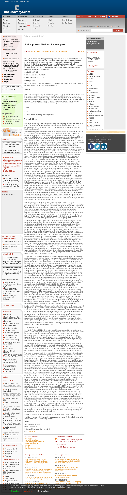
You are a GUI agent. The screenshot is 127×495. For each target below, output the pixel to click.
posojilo (28, 445)
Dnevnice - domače (10, 328)
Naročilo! (21, 29)
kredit (27, 447)
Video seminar (8, 478)
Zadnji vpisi (6, 23)
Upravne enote (92, 109)
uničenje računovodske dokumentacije (9, 102)
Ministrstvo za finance (95, 116)
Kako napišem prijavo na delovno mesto (12, 268)
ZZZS (89, 86)
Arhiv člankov (8, 349)
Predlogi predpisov (94, 111)
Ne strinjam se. (28, 491)
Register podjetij (9, 369)
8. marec (6, 109)
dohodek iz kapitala (31, 440)
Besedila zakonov (9, 326)
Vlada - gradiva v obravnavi (93, 126)
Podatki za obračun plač (11, 323)
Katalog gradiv (22, 23)
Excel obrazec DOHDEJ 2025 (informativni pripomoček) (11, 472)
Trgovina (20, 20)
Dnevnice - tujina (9, 330)
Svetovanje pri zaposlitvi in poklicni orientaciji (12, 273)
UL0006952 (31, 432)
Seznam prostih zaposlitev (11, 258)
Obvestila (51, 23)
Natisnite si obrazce (10, 445)
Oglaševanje (7, 29)
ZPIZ (89, 83)
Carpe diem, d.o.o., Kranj (111, 137)
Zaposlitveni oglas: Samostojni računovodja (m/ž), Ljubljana (12, 284)
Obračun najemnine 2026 (10, 403)
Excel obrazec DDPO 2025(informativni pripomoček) (11, 466)
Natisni (81, 51)
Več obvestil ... (8, 124)
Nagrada (6, 99)
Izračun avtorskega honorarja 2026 (10, 390)
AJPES (6, 476)
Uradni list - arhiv (93, 97)
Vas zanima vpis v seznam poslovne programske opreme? (12, 246)
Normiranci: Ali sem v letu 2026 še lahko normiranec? (12, 424)
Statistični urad (92, 88)
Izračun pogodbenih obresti (10, 435)
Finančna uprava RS (94, 76)
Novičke (50, 26)
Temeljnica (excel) (9, 451)
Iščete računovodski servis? (94, 38)
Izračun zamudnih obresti (9, 428)
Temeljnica (7, 454)
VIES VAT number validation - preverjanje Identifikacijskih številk (10, 361)
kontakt (7, 1)
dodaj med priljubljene (87, 26)
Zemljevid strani (67, 23)
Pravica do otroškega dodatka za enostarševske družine (66, 476)
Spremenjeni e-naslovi (11, 121)
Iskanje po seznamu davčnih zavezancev (10, 366)
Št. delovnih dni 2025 (10, 335)
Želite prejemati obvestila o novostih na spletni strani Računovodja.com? (12, 162)
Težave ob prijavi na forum (12, 119)
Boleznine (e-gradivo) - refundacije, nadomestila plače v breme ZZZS (93, 58)
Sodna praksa (8, 371)
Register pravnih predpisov (93, 101)
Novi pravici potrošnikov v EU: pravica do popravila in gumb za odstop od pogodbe (11, 42)
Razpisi (5, 81)
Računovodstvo (8, 74)
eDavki (90, 79)
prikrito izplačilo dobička (33, 443)
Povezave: (90, 71)
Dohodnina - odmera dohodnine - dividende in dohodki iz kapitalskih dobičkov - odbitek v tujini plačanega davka (37, 462)
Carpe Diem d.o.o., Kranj (11, 241)
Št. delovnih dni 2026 (10, 337)
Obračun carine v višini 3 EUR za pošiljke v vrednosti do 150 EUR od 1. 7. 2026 (68, 482)
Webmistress (98, 141)
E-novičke (36, 23)
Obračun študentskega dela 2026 (11, 410)
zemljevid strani (24, 1)
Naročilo (66, 447)
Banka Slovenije (93, 93)
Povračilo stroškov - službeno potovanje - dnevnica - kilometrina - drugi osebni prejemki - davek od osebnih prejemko (39, 470)
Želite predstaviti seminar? (93, 66)
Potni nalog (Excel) (10, 449)
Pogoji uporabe (91, 139)
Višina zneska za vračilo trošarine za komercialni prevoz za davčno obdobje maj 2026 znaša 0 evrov (67, 461)
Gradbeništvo (7, 79)
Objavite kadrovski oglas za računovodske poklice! (12, 262)
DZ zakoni (91, 104)
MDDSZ (90, 118)
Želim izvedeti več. (43, 491)
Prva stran (7, 16)
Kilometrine (7, 315)
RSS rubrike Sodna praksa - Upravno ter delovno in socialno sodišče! (68, 440)
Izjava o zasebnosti (101, 139)
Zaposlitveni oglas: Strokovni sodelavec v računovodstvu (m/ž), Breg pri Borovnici (11, 290)
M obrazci (7, 456)
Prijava (113, 16)
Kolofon (109, 139)
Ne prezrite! (7, 312)
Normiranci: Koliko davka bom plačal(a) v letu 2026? (12, 420)
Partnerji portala (8, 305)
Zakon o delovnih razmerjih (9, 352)
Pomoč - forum (67, 20)
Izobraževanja (92, 52)
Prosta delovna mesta (10, 279)
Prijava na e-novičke (11, 87)
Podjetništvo (7, 77)
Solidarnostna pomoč (9, 105)
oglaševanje (14, 1)
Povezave (6, 20)
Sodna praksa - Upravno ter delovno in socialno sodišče (48, 51)
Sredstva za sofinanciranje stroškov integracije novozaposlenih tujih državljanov (67, 469)
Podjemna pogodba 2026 (10, 399)
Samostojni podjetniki (11, 483)
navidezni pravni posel (32, 449)
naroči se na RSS (103, 26)
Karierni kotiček (7, 254)
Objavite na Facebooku (65, 436)
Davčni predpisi (93, 106)
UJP (89, 90)
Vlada (89, 120)
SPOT (90, 113)
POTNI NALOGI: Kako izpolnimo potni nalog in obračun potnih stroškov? (11, 180)
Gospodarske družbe (10, 481)
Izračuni (35, 29)
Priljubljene (6, 26)
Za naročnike (37, 26)
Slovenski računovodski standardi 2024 (11, 343)
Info (93, 141)
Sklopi (50, 20)
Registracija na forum (10, 117)
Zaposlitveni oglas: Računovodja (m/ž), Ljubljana (9, 297)
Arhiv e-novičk (9, 89)
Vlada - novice (92, 123)
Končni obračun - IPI (9, 107)
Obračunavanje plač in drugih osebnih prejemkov (11, 185)
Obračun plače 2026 (10, 383)
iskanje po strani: (84, 30)
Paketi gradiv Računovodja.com (9, 171)
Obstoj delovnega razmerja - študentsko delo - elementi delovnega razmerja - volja (39, 478)
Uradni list (7, 346)
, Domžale (93, 43)
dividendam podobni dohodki (34, 442)
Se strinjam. (15, 491)
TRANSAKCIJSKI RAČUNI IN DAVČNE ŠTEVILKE (12, 356)
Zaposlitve (7, 321)
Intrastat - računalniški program (11, 167)
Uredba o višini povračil (11, 333)
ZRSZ (90, 81)
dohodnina (28, 438)
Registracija (36, 20)
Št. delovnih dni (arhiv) (11, 340)
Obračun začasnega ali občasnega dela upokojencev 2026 (11, 414)
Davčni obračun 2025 (11, 462)
